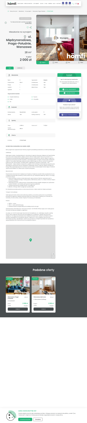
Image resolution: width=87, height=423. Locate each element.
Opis (10, 68)
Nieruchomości (13, 11)
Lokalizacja (19, 68)
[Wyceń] (70, 3)
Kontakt (58, 3)
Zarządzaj (38, 419)
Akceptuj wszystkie (25, 419)
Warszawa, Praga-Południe (39, 11)
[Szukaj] (63, 3)
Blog (54, 3)
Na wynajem (28, 11)
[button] (20, 3)
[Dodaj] (66, 3)
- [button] (53, 257)
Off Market (36, 3)
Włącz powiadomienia (69, 115)
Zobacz (18, 309)
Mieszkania (21, 11)
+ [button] (53, 254)
